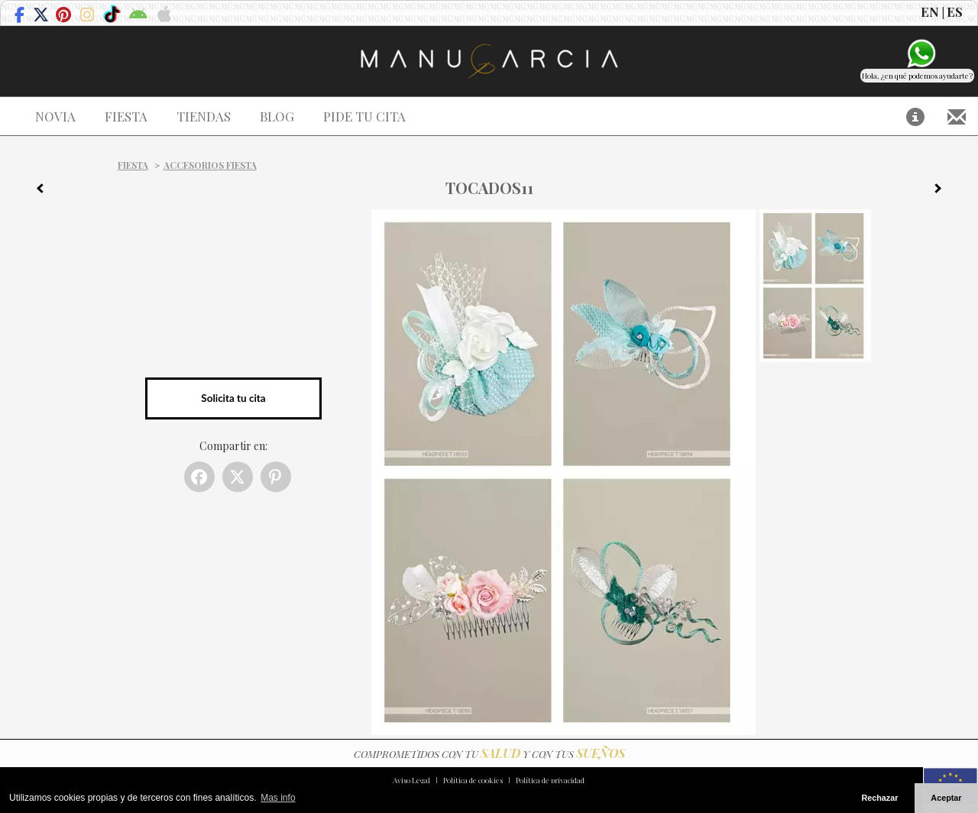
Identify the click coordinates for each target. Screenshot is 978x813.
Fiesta (133, 165)
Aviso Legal (411, 780)
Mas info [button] (278, 797)
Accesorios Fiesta (210, 165)
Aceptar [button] (946, 797)
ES (955, 11)
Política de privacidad (550, 780)
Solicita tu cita (233, 398)
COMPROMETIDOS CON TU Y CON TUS (489, 753)
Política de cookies (473, 780)
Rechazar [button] (879, 797)
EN (930, 11)
